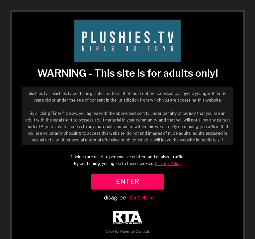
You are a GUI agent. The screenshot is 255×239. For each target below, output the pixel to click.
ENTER (127, 182)
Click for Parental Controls (128, 222)
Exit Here (142, 198)
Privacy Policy (168, 163)
